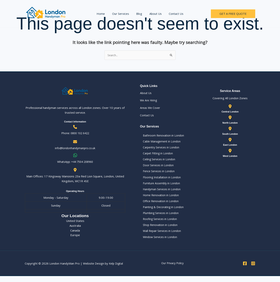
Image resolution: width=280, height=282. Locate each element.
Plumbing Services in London (158, 217)
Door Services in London (156, 167)
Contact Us (173, 14)
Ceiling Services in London (157, 161)
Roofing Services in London (158, 224)
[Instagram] (253, 269)
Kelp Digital (116, 269)
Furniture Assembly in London (159, 186)
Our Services (121, 14)
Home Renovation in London (158, 199)
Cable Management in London (159, 142)
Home (103, 14)
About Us (154, 14)
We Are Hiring (149, 101)
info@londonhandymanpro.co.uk (75, 148)
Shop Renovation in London (158, 230)
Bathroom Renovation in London (161, 136)
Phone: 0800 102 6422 (75, 133)
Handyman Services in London (160, 192)
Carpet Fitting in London (155, 155)
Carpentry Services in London (159, 148)
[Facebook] (245, 269)
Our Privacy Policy (172, 269)
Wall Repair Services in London (160, 236)
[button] (233, 13)
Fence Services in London (156, 173)
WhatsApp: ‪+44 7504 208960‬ (75, 162)
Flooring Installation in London (159, 180)
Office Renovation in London (158, 205)
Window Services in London (158, 243)
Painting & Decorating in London (161, 211)
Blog (139, 14)
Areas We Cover (151, 108)
